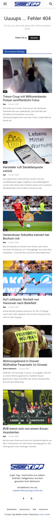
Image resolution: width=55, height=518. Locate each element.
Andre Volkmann (9, 368)
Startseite (34, 38)
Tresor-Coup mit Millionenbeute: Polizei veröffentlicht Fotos (25, 98)
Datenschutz (25, 509)
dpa (5, 92)
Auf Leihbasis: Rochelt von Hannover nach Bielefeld (21, 301)
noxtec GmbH (44, 514)
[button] (5, 4)
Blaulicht (7, 356)
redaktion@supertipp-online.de (28, 490)
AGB (34, 509)
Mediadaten (12, 509)
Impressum (43, 509)
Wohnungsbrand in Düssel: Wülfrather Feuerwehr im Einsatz (25, 362)
